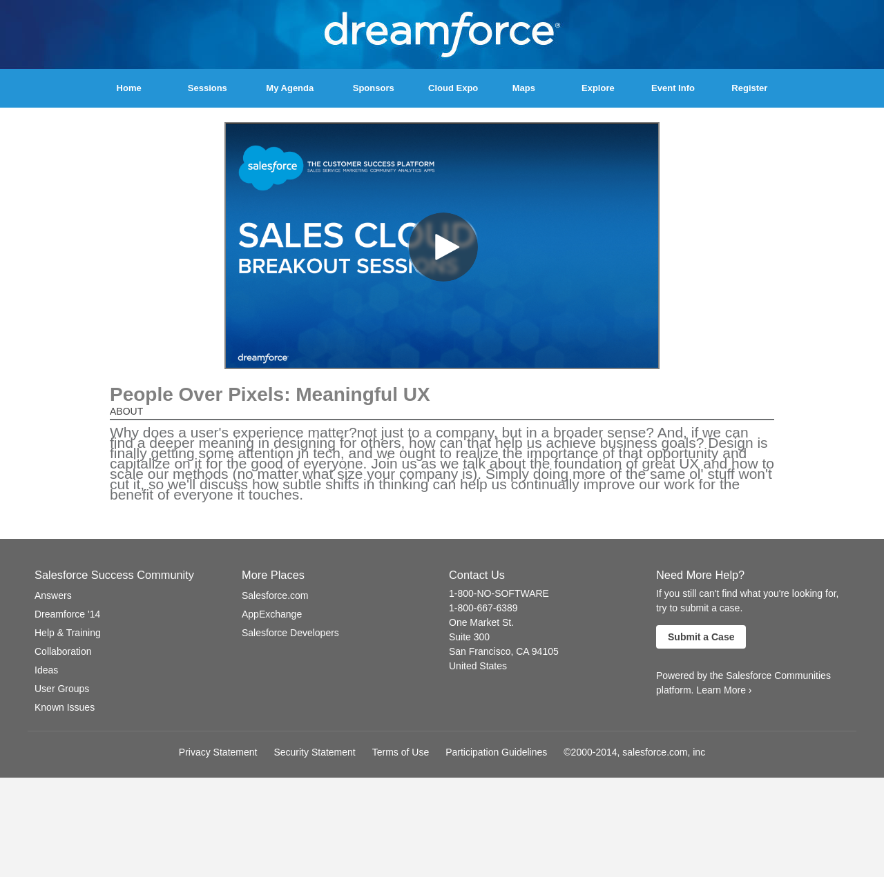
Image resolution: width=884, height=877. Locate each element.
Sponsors (373, 88)
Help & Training (68, 632)
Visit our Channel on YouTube (287, 657)
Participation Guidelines (496, 752)
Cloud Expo (453, 88)
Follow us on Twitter (264, 657)
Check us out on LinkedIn (331, 657)
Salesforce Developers (290, 632)
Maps (523, 88)
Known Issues (65, 707)
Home (129, 88)
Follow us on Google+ (309, 657)
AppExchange (272, 614)
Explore (598, 88)
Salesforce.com (275, 595)
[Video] (442, 246)
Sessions (207, 88)
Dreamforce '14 (67, 614)
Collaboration (63, 651)
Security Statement (314, 752)
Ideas (46, 670)
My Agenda (290, 88)
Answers (53, 595)
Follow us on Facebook (247, 657)
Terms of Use (400, 752)
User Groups (62, 688)
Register (749, 88)
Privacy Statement (218, 752)
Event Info (673, 88)
